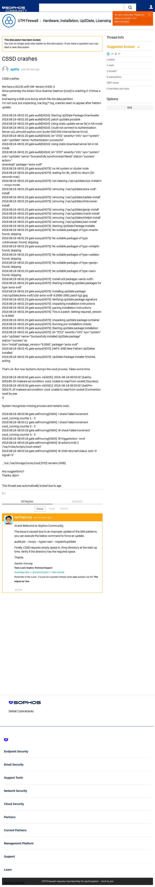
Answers (77, 501)
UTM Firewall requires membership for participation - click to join (78, 881)
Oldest (40, 508)
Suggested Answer (121, 47)
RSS (129, 107)
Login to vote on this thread (112, 53)
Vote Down (20, 589)
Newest (64, 508)
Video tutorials (57, 572)
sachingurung (23, 517)
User (151, 7)
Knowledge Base (22, 572)
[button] (130, 7)
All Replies (27, 501)
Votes (52, 508)
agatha (14, 69)
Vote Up (16, 589)
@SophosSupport (40, 572)
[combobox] (81, 8)
